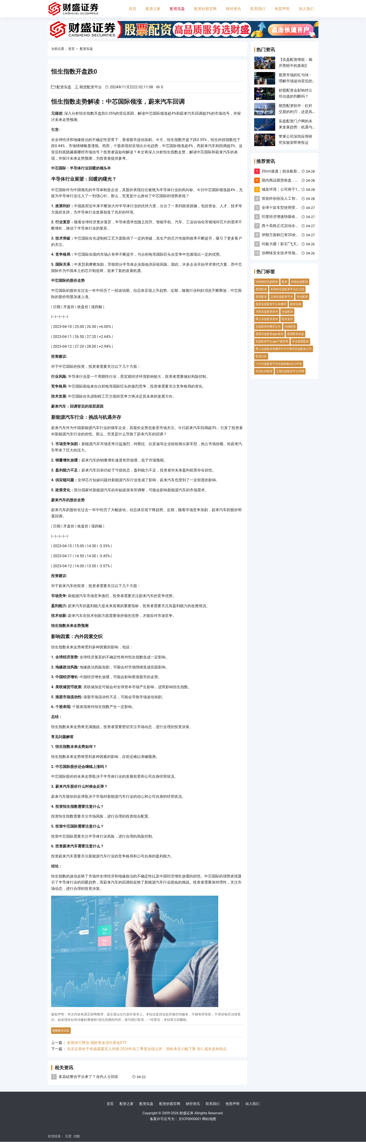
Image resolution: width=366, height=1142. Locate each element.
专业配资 (302, 296)
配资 (284, 281)
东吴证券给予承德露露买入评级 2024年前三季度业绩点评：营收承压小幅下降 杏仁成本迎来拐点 (147, 1049)
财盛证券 (186, 1113)
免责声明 (281, 9)
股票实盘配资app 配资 (269, 334)
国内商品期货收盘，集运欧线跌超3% (292, 180)
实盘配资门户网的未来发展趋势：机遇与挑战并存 (295, 127)
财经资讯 (233, 9)
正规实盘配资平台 (282, 296)
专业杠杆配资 (264, 371)
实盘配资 (287, 311)
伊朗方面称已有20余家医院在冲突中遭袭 (295, 235)
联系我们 (257, 9)
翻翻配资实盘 (61, 1030)
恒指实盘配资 (299, 281)
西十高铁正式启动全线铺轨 (284, 226)
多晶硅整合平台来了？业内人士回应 (88, 1076)
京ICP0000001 (190, 1119)
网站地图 (209, 1119)
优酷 (77, 1136)
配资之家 (153, 9)
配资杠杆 (261, 356)
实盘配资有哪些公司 (268, 326)
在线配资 (290, 326)
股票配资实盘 (295, 334)
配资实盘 (177, 9)
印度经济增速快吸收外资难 (284, 216)
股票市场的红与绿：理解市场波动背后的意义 (295, 81)
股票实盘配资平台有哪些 (271, 304)
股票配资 (261, 296)
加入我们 (306, 9)
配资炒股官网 (205, 9)
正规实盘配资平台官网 (290, 371)
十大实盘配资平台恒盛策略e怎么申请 (279, 363)
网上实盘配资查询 (267, 319)
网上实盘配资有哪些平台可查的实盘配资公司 (284, 349)
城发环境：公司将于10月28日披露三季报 (296, 189)
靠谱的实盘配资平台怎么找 (287, 289)
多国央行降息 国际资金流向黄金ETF (97, 1042)
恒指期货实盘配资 (267, 281)
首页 (132, 9)
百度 (68, 1136)
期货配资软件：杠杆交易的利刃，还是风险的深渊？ (295, 111)
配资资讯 (287, 319)
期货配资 (261, 289)
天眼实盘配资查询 (267, 311)
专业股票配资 (300, 341)
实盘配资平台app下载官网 (272, 341)
